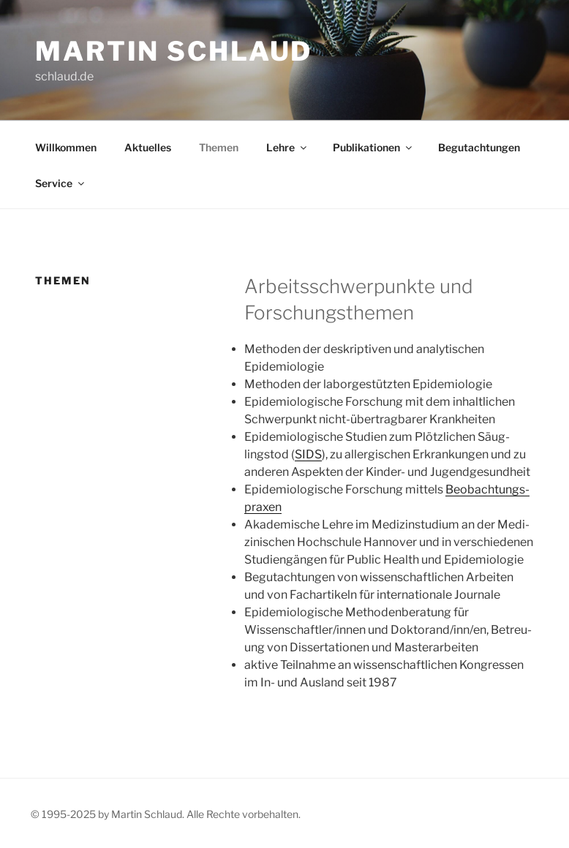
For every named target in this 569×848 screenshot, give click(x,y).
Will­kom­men (66, 147)
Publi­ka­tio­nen (373, 147)
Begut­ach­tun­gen (479, 147)
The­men (218, 147)
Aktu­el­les (147, 147)
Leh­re (287, 147)
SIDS (308, 454)
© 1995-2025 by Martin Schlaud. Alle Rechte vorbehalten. (166, 814)
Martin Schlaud (173, 51)
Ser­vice (60, 183)
